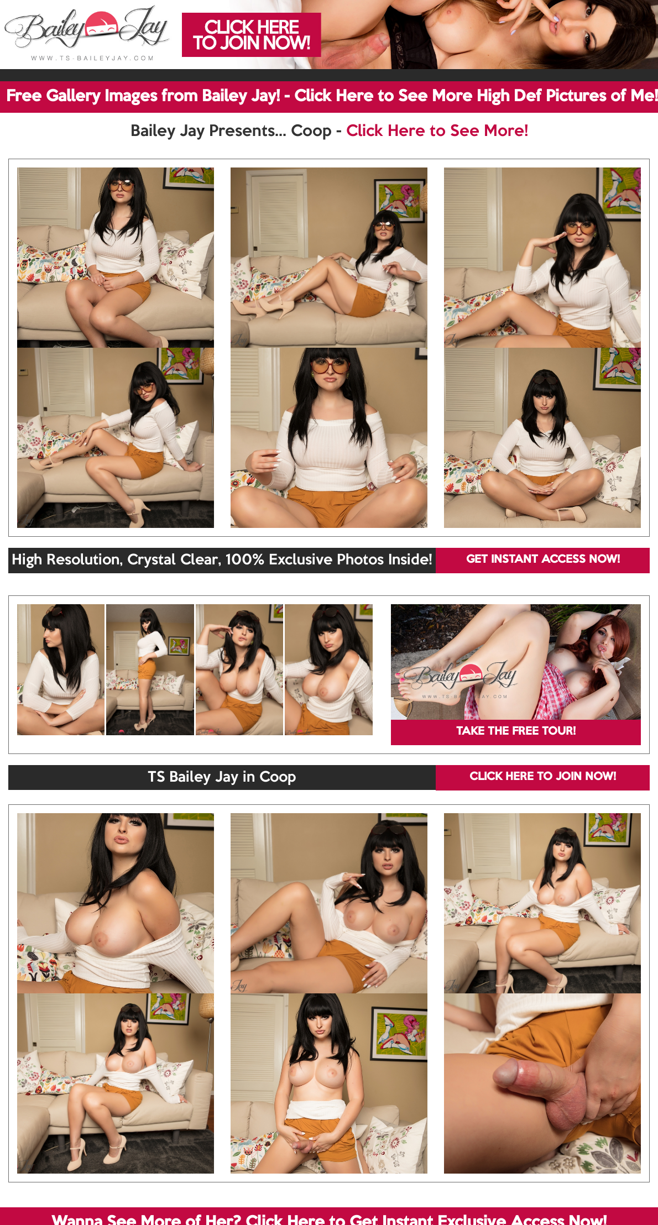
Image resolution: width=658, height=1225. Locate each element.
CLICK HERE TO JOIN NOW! (542, 777)
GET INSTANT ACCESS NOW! (543, 560)
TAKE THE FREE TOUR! (516, 732)
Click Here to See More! (437, 131)
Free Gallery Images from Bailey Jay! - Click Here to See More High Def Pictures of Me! (332, 97)
